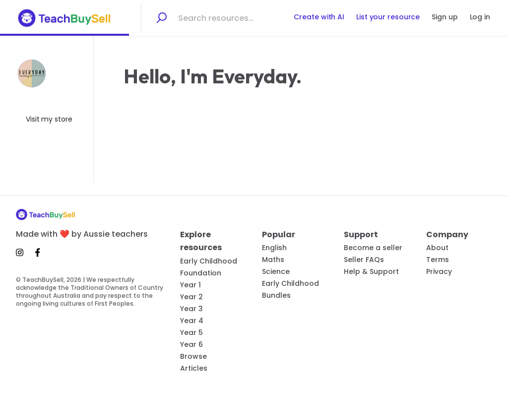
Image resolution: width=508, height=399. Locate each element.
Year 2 (191, 297)
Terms (437, 260)
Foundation (200, 273)
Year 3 (191, 309)
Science (276, 271)
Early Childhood (208, 261)
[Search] (161, 18)
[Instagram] (22, 252)
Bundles (276, 295)
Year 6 (191, 344)
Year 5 (191, 332)
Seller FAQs (364, 260)
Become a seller (373, 248)
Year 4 (191, 321)
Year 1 (190, 285)
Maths (273, 260)
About (437, 248)
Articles (193, 368)
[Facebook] (37, 252)
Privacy (439, 271)
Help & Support (371, 271)
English (274, 248)
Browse (193, 356)
